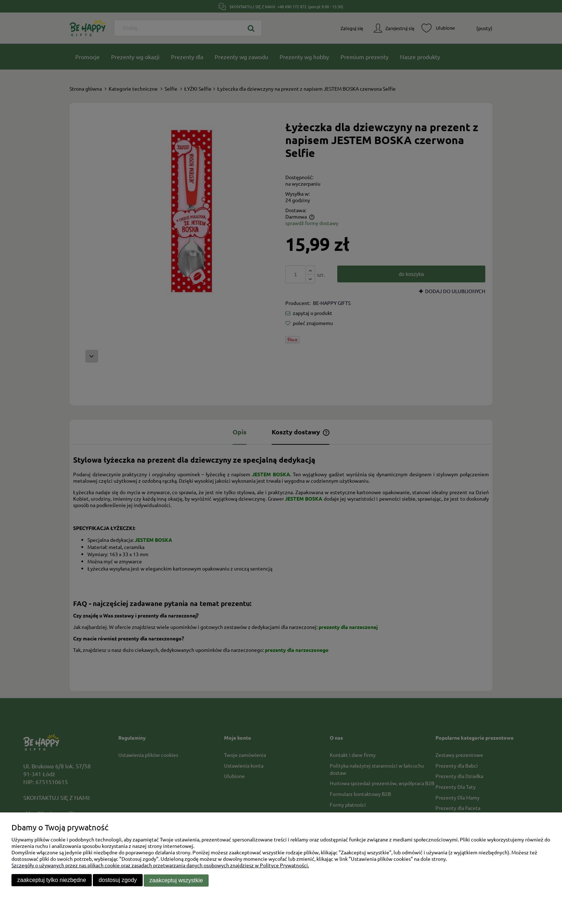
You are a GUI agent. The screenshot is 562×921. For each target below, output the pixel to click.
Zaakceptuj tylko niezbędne (51, 880)
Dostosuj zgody (118, 880)
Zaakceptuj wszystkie (176, 880)
